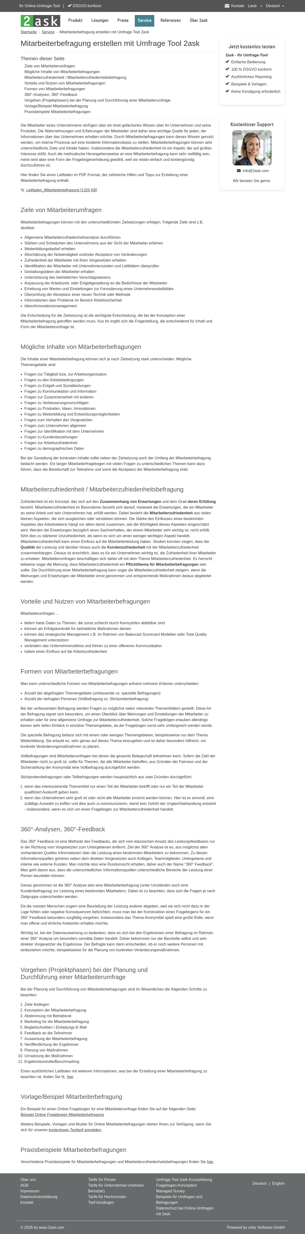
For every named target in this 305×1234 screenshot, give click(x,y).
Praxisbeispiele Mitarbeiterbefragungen (58, 112)
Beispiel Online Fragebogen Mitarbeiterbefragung (62, 1115)
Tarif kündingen (101, 1202)
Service (144, 20)
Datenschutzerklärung (39, 1197)
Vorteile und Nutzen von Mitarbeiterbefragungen (65, 83)
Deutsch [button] (273, 6)
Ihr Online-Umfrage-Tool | (41, 6)
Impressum (29, 1191)
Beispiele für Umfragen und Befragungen (179, 1199)
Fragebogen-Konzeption (176, 1185)
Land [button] (252, 6)
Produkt (75, 20)
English (278, 1183)
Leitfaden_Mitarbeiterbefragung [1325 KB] (61, 190)
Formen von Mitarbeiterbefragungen (55, 89)
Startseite (29, 32)
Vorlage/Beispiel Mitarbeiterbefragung (56, 106)
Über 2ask (199, 20)
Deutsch (260, 1183)
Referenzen (170, 20)
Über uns (28, 1180)
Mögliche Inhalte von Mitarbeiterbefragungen (62, 72)
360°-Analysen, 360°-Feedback (51, 95)
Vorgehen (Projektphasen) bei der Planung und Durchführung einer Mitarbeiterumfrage (98, 100)
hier (70, 1077)
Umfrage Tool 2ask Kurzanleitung (184, 1180)
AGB (24, 1185)
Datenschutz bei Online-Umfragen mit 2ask (184, 1211)
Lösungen (99, 20)
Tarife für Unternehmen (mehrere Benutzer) (116, 1188)
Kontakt (237, 6)
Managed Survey (170, 1191)
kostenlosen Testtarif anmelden (75, 1130)
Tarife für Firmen (102, 1180)
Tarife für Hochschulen (107, 1197)
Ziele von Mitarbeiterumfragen (50, 66)
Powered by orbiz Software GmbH (256, 1227)
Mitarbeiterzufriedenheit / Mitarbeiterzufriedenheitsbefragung (75, 77)
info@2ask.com (256, 171)
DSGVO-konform (84, 6)
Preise (123, 20)
